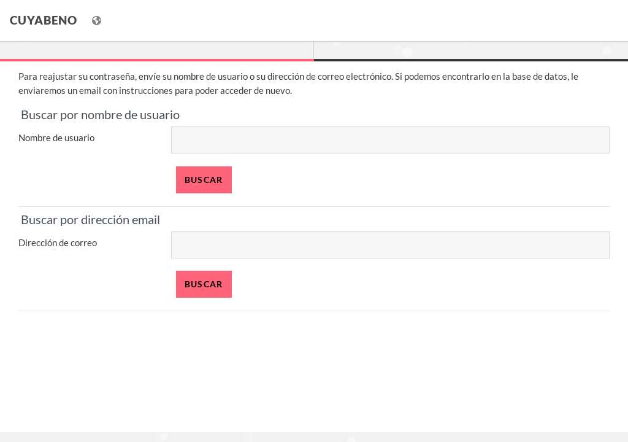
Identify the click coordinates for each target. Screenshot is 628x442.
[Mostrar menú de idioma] (98, 20)
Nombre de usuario (56, 137)
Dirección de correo (57, 242)
